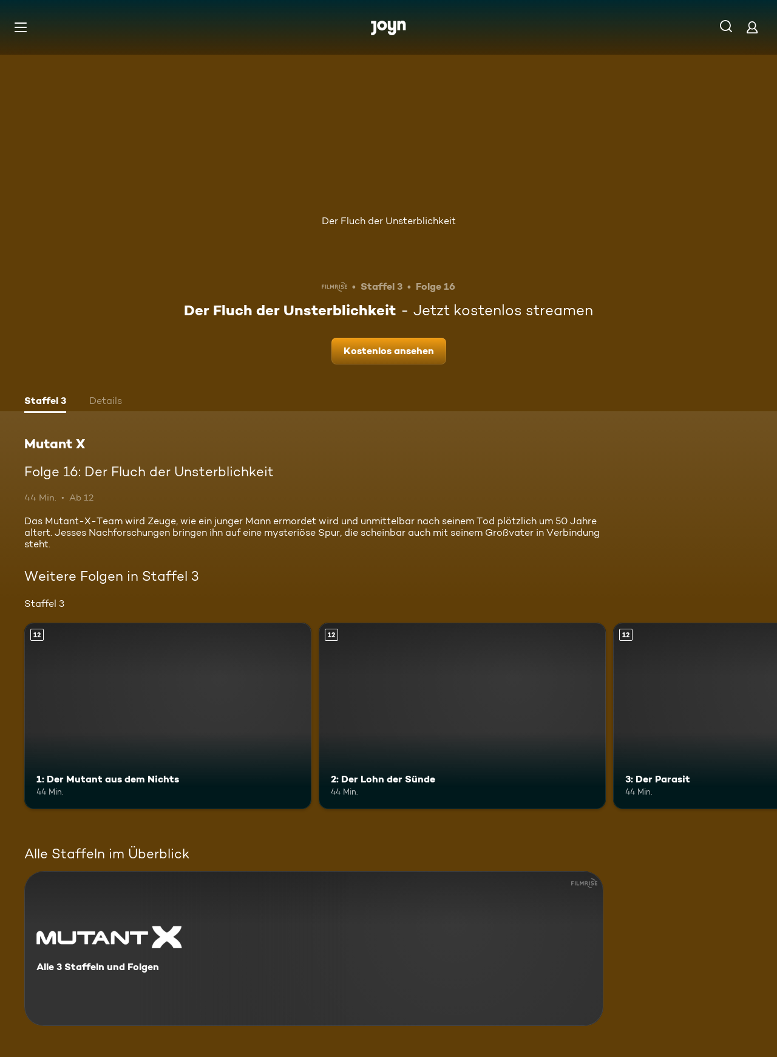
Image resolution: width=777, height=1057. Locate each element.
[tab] (45, 402)
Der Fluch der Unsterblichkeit (389, 221)
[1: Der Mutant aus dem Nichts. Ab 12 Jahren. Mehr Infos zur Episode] (167, 716)
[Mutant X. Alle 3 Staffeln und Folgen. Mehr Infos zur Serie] (313, 948)
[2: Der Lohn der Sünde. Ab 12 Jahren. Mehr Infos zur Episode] (462, 716)
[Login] (752, 27)
